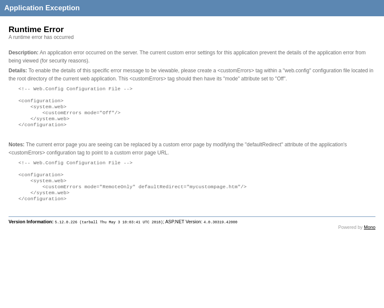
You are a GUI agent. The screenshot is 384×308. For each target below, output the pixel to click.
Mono (369, 239)
